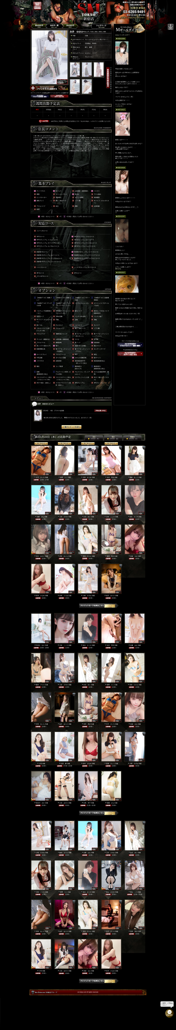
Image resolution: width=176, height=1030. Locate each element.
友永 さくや (133, 517)
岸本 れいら (63, 556)
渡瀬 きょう (133, 477)
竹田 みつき (87, 477)
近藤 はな (40, 517)
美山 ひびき (110, 892)
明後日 (132, 438)
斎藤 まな (110, 803)
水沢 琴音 (110, 477)
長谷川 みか (40, 803)
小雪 (40, 763)
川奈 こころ (110, 517)
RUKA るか (40, 645)
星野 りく (63, 477)
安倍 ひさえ (87, 556)
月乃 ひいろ (40, 477)
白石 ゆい (87, 517)
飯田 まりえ (63, 852)
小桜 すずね (87, 595)
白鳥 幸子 (87, 803)
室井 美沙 (110, 556)
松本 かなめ (40, 595)
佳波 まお (133, 556)
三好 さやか (63, 517)
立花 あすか (63, 803)
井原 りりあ (63, 595)
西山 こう (133, 892)
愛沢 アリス (40, 685)
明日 (113, 438)
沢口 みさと (40, 556)
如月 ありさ (110, 595)
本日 (94, 438)
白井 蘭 (64, 763)
